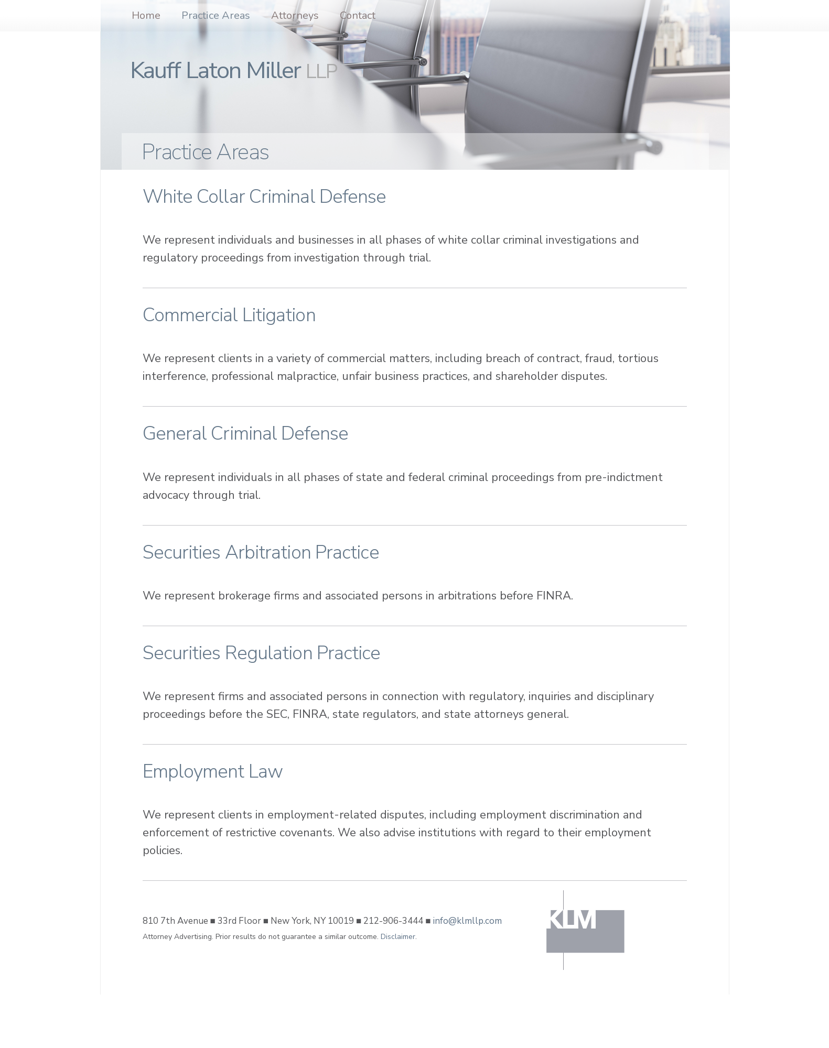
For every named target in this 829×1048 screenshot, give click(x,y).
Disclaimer (398, 937)
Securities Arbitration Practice (261, 552)
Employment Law (213, 771)
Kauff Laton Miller (233, 70)
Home (146, 15)
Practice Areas (215, 15)
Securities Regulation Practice (262, 653)
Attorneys (295, 15)
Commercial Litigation (229, 315)
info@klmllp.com (467, 921)
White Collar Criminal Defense (264, 197)
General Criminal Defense (245, 433)
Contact (357, 15)
